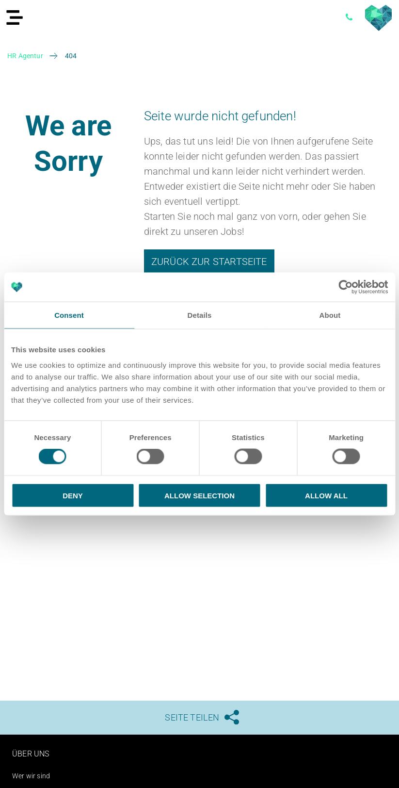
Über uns (32, 753)
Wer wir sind (33, 775)
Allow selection (199, 495)
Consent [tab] (69, 315)
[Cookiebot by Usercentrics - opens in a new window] (345, 287)
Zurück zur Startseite (209, 261)
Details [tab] (200, 315)
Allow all (326, 495)
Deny (73, 495)
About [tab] (330, 315)
